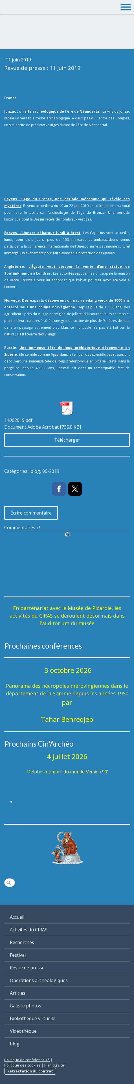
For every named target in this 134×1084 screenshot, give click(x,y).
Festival (18, 955)
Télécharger (67, 440)
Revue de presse (27, 968)
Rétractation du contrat (30, 1071)
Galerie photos (25, 1006)
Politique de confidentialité (27, 1059)
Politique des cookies (22, 1065)
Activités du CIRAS (28, 930)
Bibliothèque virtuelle (32, 1018)
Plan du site (54, 1065)
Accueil (17, 917)
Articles (17, 993)
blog (14, 1044)
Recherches (22, 942)
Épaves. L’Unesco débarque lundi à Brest (42, 232)
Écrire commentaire (31, 513)
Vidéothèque (23, 1031)
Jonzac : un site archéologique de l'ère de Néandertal (52, 111)
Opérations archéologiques (39, 980)
